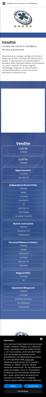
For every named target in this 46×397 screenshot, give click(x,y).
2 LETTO (23, 159)
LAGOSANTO (23, 200)
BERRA (23, 192)
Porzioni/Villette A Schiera (23, 242)
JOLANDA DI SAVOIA (23, 216)
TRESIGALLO (24, 253)
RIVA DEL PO (23, 177)
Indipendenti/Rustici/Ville (23, 185)
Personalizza (23, 391)
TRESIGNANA (23, 212)
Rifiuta (13, 386)
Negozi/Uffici (23, 272)
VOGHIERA (23, 265)
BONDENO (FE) (23, 231)
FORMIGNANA (23, 235)
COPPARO (24, 173)
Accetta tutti (33, 386)
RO (23, 204)
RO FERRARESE (24, 303)
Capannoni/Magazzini (23, 287)
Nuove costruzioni (23, 223)
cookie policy (29, 360)
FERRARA (23, 152)
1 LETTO (23, 148)
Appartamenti (23, 170)
